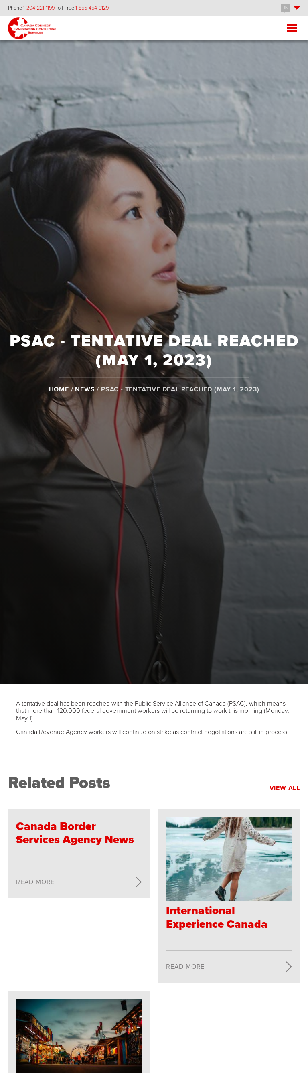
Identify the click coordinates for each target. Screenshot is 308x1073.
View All (285, 788)
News (85, 389)
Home (59, 389)
